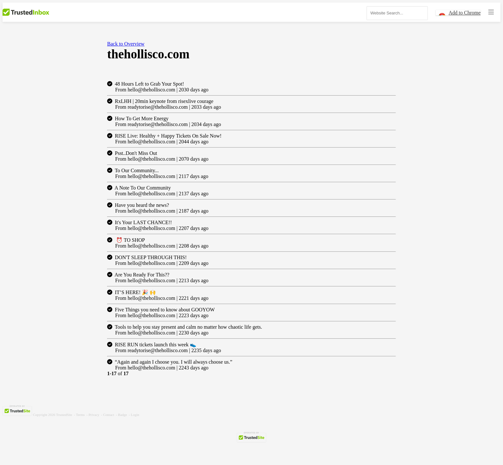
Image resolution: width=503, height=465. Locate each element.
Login (135, 415)
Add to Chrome (464, 12)
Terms (80, 415)
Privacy (94, 415)
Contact (108, 415)
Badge (122, 415)
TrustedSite (64, 415)
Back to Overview (125, 43)
